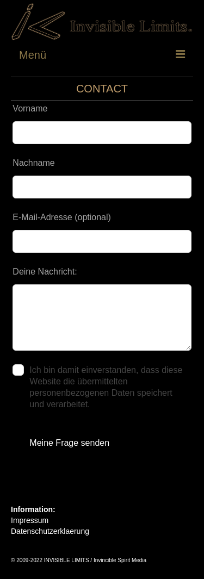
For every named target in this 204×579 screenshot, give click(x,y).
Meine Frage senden (69, 442)
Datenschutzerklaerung (50, 531)
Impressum (29, 520)
